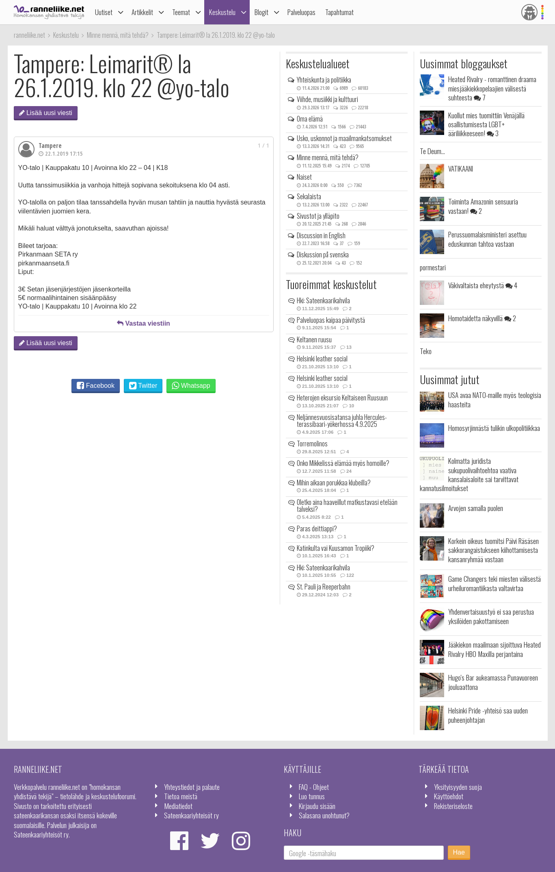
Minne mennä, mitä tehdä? (327, 157)
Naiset (304, 177)
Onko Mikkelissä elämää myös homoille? (343, 463)
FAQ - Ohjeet (314, 786)
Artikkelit (142, 12)
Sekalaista (309, 196)
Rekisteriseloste (453, 805)
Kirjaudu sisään (317, 805)
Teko (426, 351)
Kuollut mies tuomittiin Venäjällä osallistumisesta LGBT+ (486, 124)
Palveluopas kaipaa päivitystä (331, 320)
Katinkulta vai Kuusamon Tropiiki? (335, 548)
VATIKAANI (460, 168)
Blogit (261, 12)
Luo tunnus (312, 796)
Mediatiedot (178, 805)
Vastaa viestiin (143, 323)
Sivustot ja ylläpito (318, 216)
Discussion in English (321, 235)
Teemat (181, 12)
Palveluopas (301, 12)
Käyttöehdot (448, 796)
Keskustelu (222, 12)
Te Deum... (432, 151)
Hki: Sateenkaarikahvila (323, 300)
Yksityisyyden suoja (458, 786)
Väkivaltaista (482, 285)
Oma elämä (310, 119)
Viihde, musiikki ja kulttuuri (327, 99)
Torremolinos (312, 443)
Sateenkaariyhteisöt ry (191, 815)
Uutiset (103, 12)
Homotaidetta (482, 318)
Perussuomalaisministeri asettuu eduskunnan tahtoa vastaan (487, 238)
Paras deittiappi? (317, 528)
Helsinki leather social (322, 358)
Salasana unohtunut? (324, 815)
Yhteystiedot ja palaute (192, 786)
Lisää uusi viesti (45, 112)
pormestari (433, 267)
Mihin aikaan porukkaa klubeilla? (334, 482)
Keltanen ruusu (314, 339)
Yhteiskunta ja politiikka (324, 80)
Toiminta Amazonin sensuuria (483, 205)
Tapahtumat (339, 12)
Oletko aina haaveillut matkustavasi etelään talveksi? (347, 505)
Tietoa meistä (180, 796)
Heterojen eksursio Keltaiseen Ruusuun (342, 397)
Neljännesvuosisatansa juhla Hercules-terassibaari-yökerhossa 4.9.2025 (342, 420)
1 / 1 (263, 145)
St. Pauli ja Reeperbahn (323, 586)
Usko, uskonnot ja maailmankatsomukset (344, 138)
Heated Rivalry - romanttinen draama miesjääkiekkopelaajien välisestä (492, 88)
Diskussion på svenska (323, 254)
